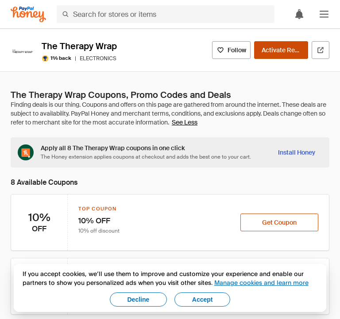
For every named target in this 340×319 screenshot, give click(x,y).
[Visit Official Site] (320, 50)
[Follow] (231, 50)
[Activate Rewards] (281, 50)
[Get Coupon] (279, 222)
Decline (139, 299)
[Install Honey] (296, 152)
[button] (324, 14)
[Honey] (28, 14)
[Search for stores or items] (165, 14)
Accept (202, 299)
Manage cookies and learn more (261, 282)
